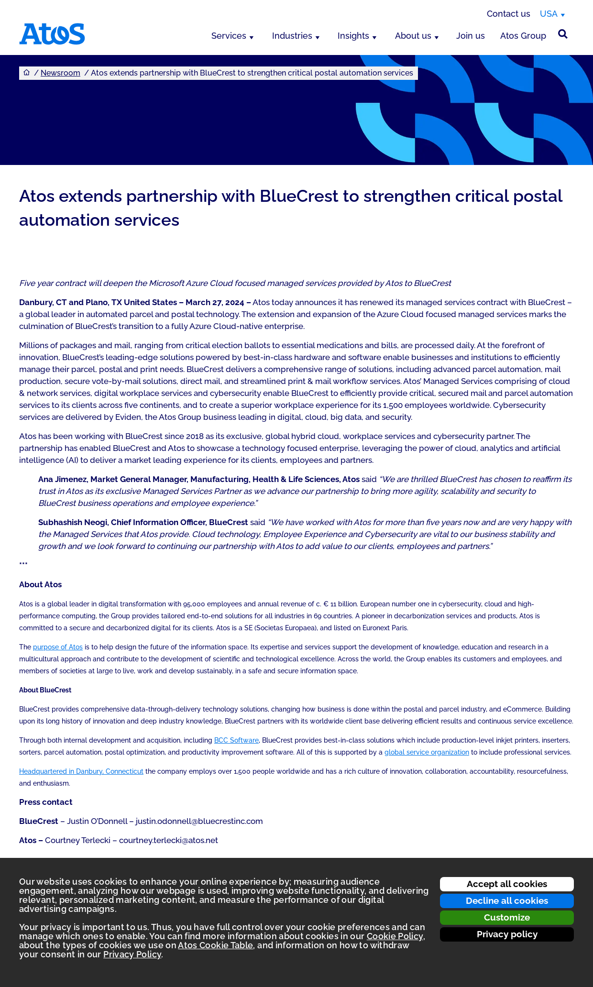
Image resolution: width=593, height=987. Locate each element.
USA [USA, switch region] (549, 14)
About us (413, 36)
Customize (507, 917)
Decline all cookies (507, 900)
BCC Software (236, 740)
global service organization (426, 752)
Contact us (508, 14)
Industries (292, 36)
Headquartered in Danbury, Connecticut (81, 771)
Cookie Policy (395, 936)
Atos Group (523, 36)
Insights (353, 36)
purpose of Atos (58, 647)
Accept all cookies (507, 883)
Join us (470, 36)
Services (228, 36)
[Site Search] (563, 34)
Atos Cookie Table (215, 945)
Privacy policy (507, 934)
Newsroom (60, 72)
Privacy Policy (132, 954)
